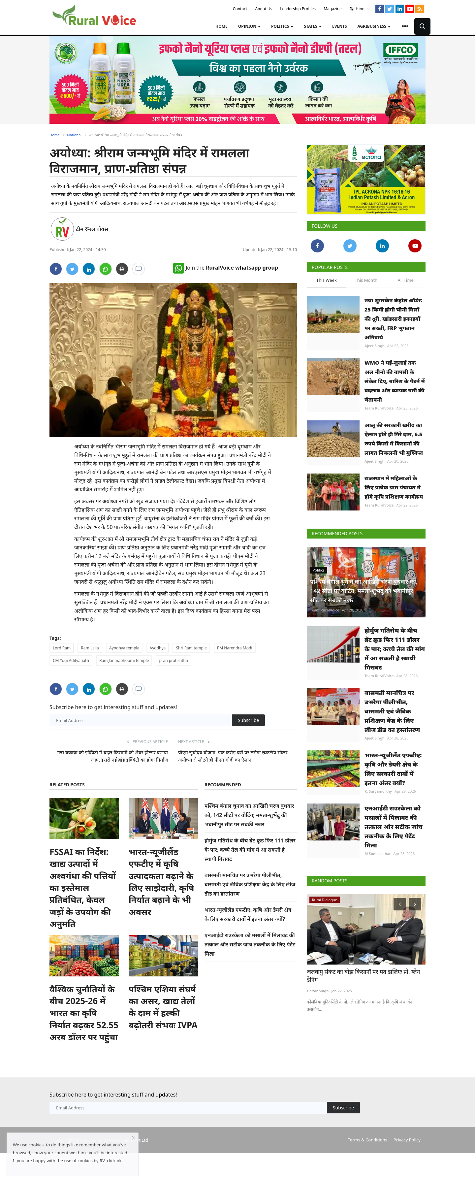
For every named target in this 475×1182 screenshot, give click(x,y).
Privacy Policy (407, 1140)
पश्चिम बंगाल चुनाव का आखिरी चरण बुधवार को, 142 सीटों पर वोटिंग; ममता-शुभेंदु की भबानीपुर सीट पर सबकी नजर (249, 815)
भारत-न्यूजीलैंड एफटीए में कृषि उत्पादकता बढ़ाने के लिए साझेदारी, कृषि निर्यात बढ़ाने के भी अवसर (161, 882)
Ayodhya (158, 648)
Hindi (360, 9)
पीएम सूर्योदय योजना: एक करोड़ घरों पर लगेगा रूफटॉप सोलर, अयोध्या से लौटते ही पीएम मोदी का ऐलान (233, 756)
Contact (240, 9)
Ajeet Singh (374, 345)
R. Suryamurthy (378, 791)
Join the (225, 267)
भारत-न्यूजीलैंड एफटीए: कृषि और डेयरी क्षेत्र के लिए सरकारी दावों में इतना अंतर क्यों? (393, 769)
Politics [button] (282, 26)
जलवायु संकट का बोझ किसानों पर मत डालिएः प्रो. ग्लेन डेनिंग (363, 975)
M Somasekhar (377, 853)
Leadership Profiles (298, 9)
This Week (326, 280)
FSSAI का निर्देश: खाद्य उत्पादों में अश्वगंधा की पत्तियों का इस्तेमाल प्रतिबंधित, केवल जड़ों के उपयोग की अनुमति (82, 888)
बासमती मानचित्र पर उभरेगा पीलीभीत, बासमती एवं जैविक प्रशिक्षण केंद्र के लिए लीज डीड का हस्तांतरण (250, 884)
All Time (405, 280)
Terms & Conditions (367, 1140)
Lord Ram (62, 648)
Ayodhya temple (124, 648)
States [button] (313, 26)
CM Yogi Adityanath (71, 660)
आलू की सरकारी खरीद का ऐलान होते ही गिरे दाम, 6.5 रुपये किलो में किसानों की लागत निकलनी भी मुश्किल (393, 438)
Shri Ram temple (191, 648)
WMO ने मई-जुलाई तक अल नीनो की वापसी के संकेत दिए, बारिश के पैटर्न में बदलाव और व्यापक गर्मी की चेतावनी (394, 381)
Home (221, 26)
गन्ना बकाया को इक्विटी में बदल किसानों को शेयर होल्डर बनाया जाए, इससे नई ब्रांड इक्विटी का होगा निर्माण (112, 756)
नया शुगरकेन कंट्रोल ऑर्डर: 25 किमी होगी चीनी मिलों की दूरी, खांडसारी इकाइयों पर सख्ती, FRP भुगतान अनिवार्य (393, 319)
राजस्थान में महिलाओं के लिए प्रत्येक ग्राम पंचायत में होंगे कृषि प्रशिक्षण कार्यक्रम (393, 487)
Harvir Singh (318, 990)
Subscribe (248, 720)
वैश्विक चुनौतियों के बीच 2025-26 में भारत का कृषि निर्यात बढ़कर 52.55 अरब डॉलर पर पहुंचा (83, 1013)
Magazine (333, 9)
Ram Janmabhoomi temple (124, 660)
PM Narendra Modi (234, 648)
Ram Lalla (90, 648)
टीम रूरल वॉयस (92, 229)
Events (339, 26)
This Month (366, 280)
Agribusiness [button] (374, 26)
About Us (263, 9)
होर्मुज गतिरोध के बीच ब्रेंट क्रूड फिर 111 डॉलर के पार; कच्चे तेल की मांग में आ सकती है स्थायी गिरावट (250, 850)
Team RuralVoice (379, 408)
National (74, 134)
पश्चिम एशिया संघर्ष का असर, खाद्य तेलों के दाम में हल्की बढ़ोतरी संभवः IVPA (163, 1007)
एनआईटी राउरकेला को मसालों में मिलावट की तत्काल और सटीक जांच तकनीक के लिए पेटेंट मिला (250, 944)
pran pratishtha (173, 660)
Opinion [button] (249, 26)
